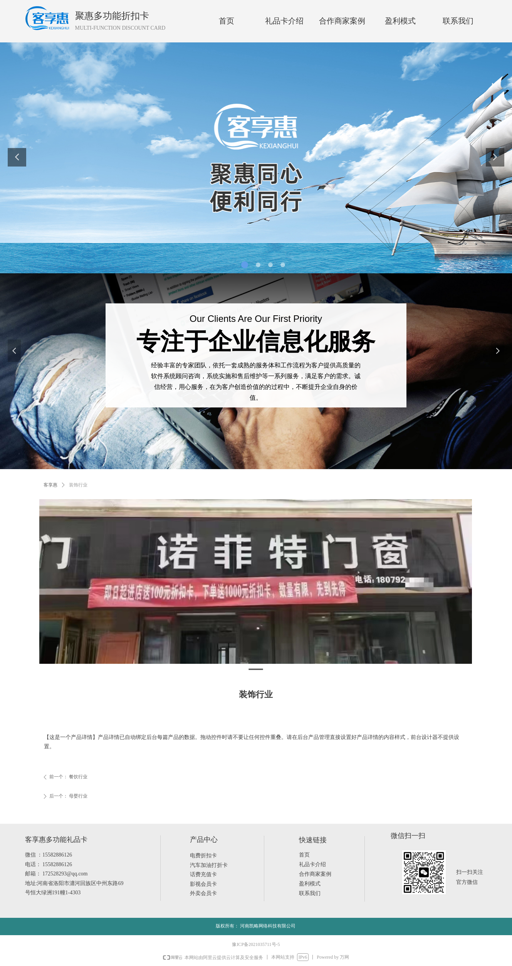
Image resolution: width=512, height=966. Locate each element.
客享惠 (50, 485)
